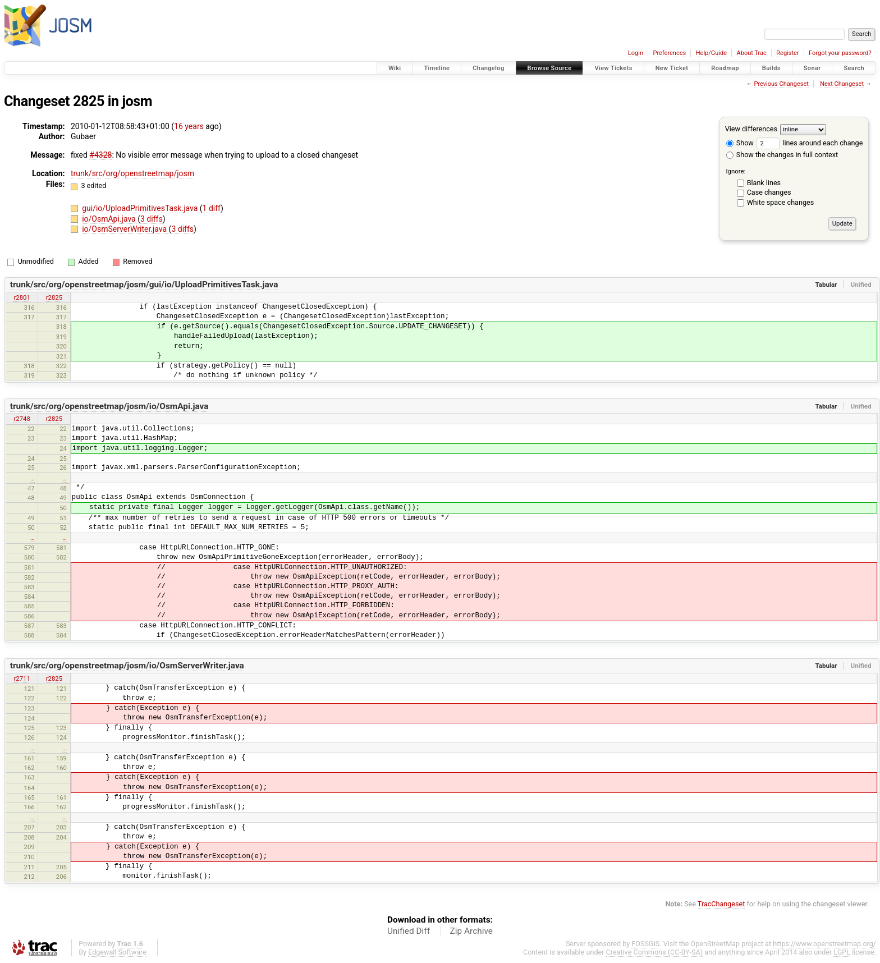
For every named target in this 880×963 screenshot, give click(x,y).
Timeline (437, 68)
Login (635, 53)
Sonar (812, 68)
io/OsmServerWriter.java (125, 228)
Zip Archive (471, 931)
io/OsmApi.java (110, 218)
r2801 (21, 297)
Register (787, 53)
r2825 (54, 297)
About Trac (752, 53)
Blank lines (764, 182)
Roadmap (725, 68)
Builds (771, 68)
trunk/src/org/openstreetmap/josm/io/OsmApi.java (109, 406)
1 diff (212, 208)
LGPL (841, 952)
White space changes (780, 202)
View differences (751, 129)
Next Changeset (842, 84)
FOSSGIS (645, 943)
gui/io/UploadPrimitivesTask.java (141, 208)
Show (740, 143)
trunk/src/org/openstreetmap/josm (132, 173)
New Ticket (672, 68)
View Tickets (613, 68)
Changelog (488, 68)
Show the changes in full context (782, 154)
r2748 (21, 419)
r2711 (21, 678)
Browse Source (550, 68)
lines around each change (810, 143)
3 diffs (151, 218)
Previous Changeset (781, 84)
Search (854, 68)
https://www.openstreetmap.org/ (824, 943)
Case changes (769, 192)
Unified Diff (408, 931)
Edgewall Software (117, 952)
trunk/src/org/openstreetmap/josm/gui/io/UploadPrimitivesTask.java (144, 284)
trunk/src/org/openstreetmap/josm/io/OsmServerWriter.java (127, 666)
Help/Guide (711, 53)
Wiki (394, 68)
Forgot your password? (840, 53)
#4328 (100, 154)
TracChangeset (721, 904)
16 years (189, 126)
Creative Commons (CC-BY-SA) (654, 952)
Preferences (669, 53)
